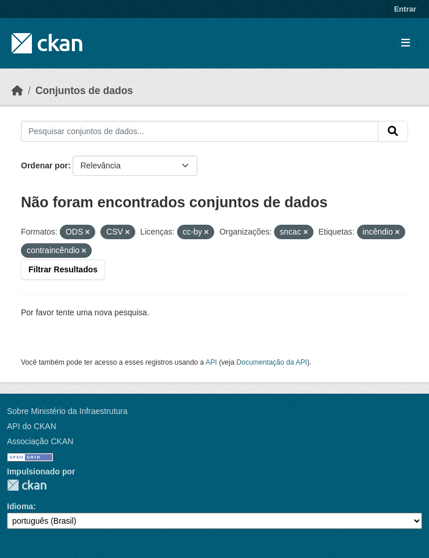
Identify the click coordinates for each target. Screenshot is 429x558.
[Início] (17, 90)
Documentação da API (271, 362)
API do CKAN (31, 426)
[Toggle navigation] (405, 43)
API (211, 362)
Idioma (20, 506)
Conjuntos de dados (84, 90)
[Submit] (393, 131)
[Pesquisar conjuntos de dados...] (199, 131)
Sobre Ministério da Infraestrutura (67, 411)
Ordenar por (44, 165)
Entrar (405, 9)
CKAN (26, 485)
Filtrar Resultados (63, 269)
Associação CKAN (40, 441)
